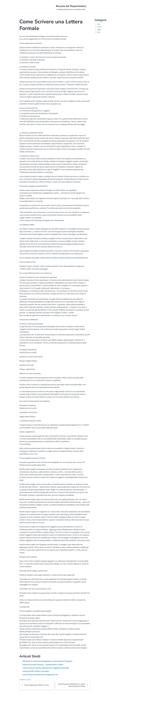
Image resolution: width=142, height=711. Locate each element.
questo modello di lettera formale (58, 260)
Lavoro (28, 687)
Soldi (98, 33)
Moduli (99, 30)
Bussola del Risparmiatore (71, 6)
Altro (98, 25)
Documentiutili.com (80, 260)
